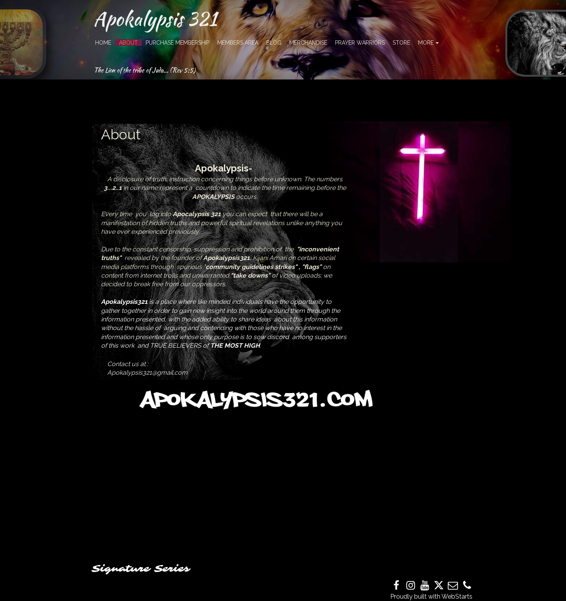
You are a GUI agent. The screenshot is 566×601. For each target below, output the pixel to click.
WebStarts (457, 596)
